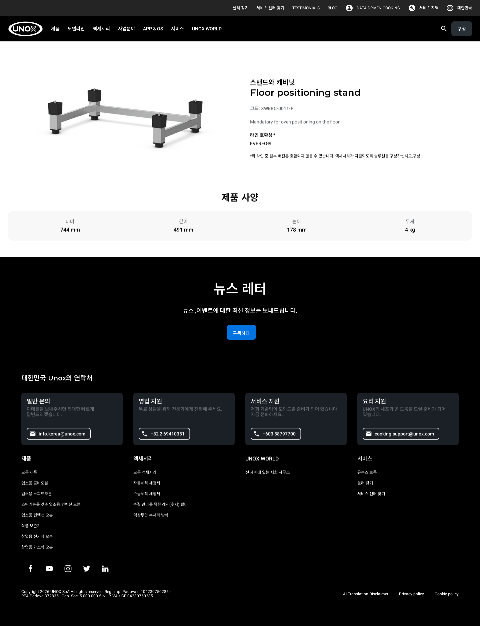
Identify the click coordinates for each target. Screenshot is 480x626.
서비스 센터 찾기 (371, 494)
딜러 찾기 (365, 483)
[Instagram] (68, 568)
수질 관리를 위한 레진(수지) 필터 (160, 504)
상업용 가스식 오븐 (37, 547)
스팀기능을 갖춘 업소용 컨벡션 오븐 (51, 504)
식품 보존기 (31, 526)
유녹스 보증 (367, 472)
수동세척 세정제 (146, 494)
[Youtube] (49, 568)
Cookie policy (447, 594)
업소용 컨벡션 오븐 (37, 515)
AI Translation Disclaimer (365, 594)
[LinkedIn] (105, 568)
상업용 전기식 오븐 (37, 536)
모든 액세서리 (144, 472)
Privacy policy (411, 594)
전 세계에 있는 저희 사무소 (267, 472)
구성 (416, 156)
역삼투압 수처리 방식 (150, 515)
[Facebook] (30, 568)
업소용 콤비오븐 (34, 483)
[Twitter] (86, 568)
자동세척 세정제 (146, 483)
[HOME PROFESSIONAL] (27, 28)
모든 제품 (29, 472)
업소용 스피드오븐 (36, 494)
